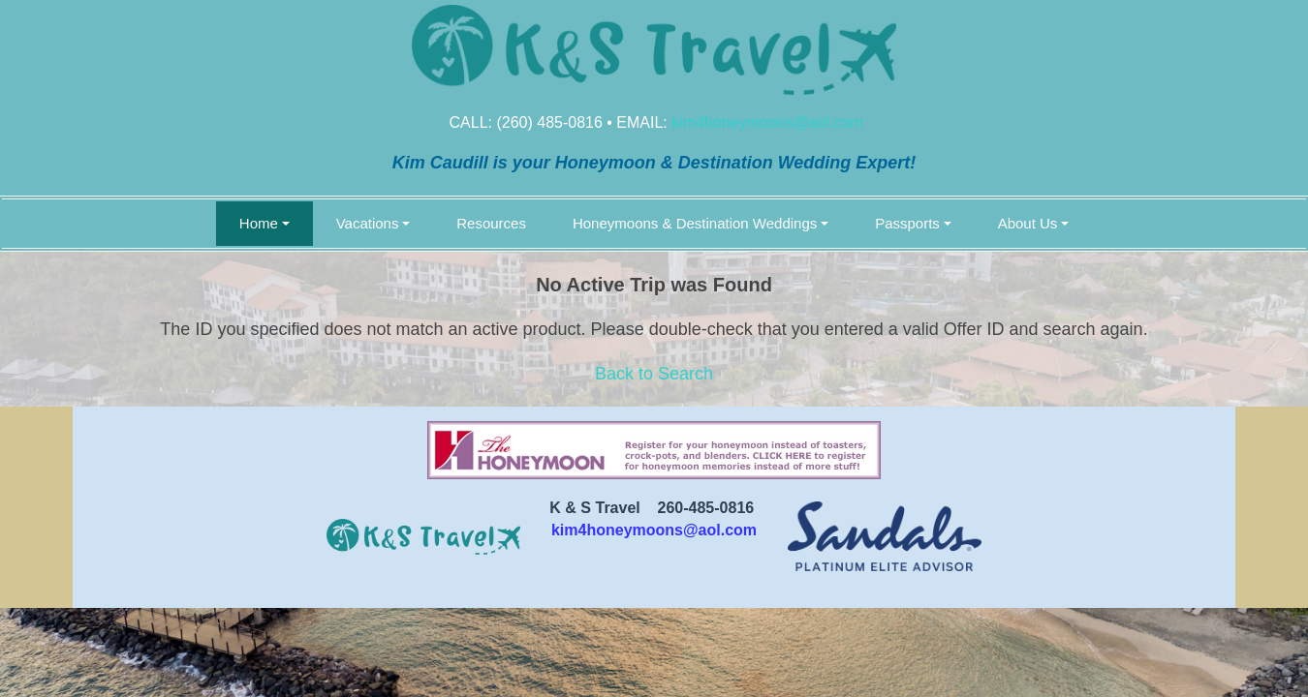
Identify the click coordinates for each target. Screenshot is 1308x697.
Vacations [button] (367, 223)
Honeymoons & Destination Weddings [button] (695, 223)
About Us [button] (1028, 223)
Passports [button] (907, 223)
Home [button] (258, 223)
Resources (491, 223)
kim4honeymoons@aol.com (767, 122)
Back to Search (654, 373)
